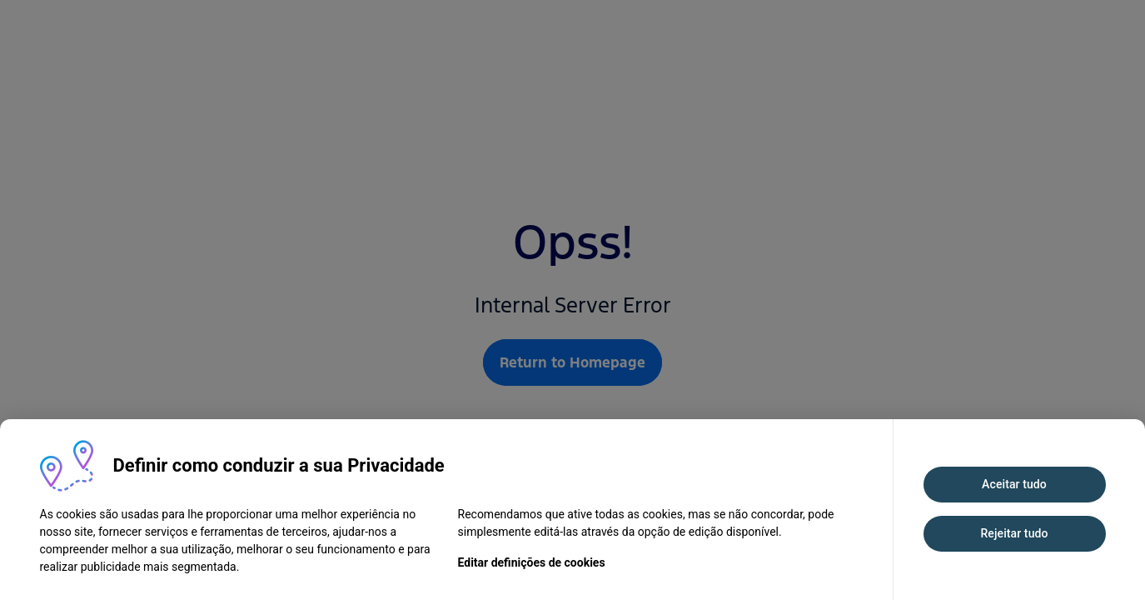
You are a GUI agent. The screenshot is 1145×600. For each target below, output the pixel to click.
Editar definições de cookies (531, 562)
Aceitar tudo (1014, 484)
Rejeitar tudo (1014, 533)
